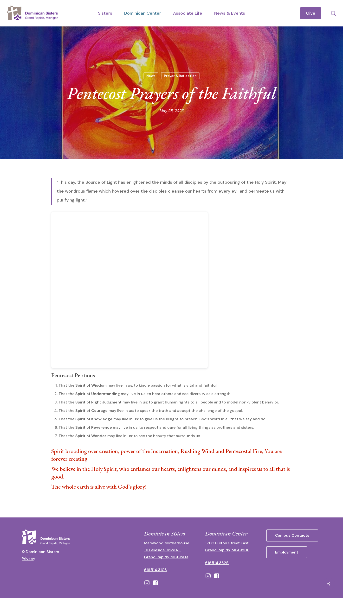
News (150, 76)
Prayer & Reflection (180, 76)
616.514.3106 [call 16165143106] (155, 569)
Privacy (28, 558)
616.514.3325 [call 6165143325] (217, 562)
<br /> (129, 290)
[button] (292, 535)
